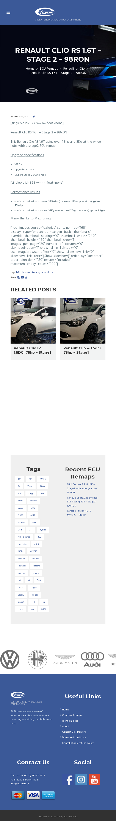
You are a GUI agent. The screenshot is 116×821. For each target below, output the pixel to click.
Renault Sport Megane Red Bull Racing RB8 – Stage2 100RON (82, 502)
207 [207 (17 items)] (19, 493)
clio (23, 272)
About (65, 726)
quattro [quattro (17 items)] (21, 573)
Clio (82, 69)
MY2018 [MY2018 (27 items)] (35, 558)
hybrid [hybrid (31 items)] (43, 530)
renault (45, 272)
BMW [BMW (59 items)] (20, 500)
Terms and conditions (74, 737)
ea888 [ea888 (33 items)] (32, 515)
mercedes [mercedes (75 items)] (22, 544)
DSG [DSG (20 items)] (33, 508)
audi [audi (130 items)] (42, 493)
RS (52, 272)
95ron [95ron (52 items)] (30, 486)
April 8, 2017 (22, 116)
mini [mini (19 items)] (36, 544)
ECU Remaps (49, 69)
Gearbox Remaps (72, 715)
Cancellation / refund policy (78, 743)
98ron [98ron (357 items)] (42, 486)
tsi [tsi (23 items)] (43, 602)
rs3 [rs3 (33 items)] (19, 580)
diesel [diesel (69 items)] (21, 508)
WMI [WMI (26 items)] (43, 609)
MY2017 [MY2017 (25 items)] (21, 558)
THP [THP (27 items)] (33, 602)
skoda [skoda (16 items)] (20, 587)
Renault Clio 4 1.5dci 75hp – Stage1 (82, 350)
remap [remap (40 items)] (36, 573)
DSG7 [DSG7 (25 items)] (20, 515)
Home (30, 69)
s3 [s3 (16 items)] (29, 580)
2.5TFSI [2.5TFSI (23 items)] (43, 479)
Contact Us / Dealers (74, 732)
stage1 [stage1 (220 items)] (34, 587)
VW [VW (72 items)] (32, 609)
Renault (68, 69)
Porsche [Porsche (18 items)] (36, 566)
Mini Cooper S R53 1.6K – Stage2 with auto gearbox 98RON (82, 488)
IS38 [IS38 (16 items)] (39, 537)
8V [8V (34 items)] (19, 486)
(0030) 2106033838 (34, 776)
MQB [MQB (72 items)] (20, 551)
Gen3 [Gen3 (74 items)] (35, 522)
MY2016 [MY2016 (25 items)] (33, 551)
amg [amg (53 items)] (30, 493)
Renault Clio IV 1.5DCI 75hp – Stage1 (32, 350)
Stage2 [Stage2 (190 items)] (21, 595)
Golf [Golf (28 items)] (20, 530)
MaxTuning (33, 272)
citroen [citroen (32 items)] (33, 500)
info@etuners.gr (20, 784)
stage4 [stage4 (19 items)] (21, 602)
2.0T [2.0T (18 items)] (30, 479)
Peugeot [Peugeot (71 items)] (22, 566)
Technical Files (70, 721)
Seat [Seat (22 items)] (39, 580)
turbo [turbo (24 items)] (20, 609)
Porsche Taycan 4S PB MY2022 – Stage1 (79, 513)
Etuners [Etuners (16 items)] (21, 522)
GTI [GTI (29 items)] (30, 530)
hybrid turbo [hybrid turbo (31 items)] (24, 537)
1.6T (18, 272)
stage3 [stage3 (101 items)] (35, 595)
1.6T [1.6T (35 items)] (19, 479)
